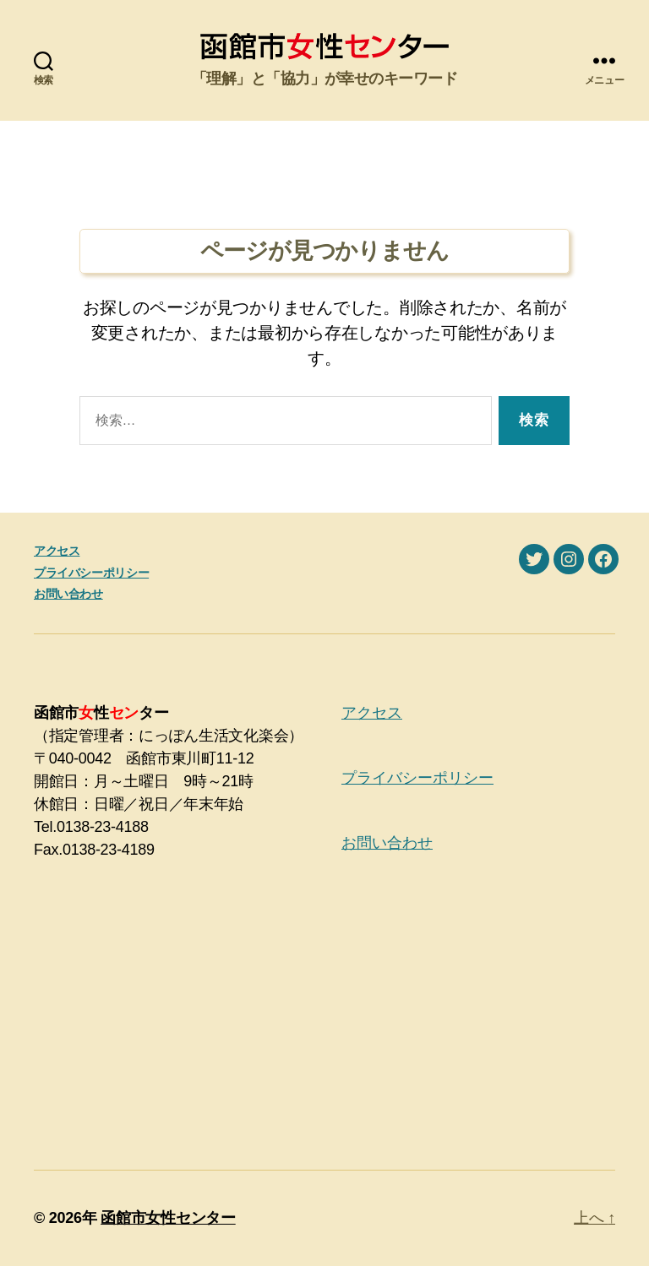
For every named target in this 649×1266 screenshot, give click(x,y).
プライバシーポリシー (91, 572)
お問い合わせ (68, 593)
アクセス (56, 550)
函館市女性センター (168, 1217)
